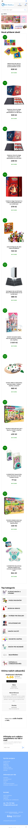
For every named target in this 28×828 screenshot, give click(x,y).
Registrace (5, 764)
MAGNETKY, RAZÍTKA (12, 639)
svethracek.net (13, 812)
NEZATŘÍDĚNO (10, 655)
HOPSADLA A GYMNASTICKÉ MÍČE (12, 663)
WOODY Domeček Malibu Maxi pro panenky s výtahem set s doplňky (14, 338)
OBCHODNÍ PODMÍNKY (9, 783)
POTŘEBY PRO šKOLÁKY (13, 616)
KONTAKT (5, 780)
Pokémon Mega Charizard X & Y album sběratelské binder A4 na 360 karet (14, 203)
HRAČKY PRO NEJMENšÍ (13, 647)
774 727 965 (10, 803)
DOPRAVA (5, 777)
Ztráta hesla (6, 765)
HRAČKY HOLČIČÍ (11, 631)
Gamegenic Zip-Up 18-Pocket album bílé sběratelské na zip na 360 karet (14, 293)
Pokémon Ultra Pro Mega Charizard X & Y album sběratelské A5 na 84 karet (14, 157)
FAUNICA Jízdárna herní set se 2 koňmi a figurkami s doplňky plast (14, 522)
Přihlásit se (5, 762)
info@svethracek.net (10, 805)
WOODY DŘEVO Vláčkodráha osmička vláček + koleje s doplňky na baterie (14, 384)
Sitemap (5, 770)
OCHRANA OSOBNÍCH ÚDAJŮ (10, 785)
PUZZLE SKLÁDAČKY (12, 600)
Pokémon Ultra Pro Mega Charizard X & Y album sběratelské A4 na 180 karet (14, 111)
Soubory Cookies (7, 767)
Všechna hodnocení (11, 681)
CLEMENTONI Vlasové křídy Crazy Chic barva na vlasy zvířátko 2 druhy (14, 476)
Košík (25, 4)
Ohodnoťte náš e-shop (9, 820)
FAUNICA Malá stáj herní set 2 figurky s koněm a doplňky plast (14, 430)
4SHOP (18, 816)
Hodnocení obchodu (8, 768)
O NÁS (4, 782)
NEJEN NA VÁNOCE (11, 608)
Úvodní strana (6, 761)
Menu (5, 13)
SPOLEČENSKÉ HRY (12, 623)
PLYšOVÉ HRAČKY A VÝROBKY (12, 592)
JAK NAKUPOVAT (7, 779)
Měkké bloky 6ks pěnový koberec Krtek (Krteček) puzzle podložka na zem (14, 65)
